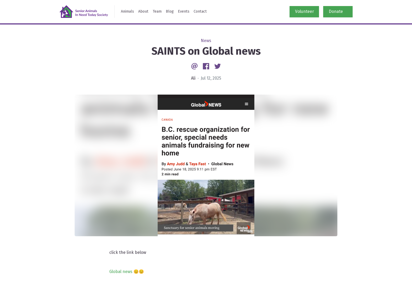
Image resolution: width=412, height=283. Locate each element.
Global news (120, 271)
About (143, 11)
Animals (127, 11)
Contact (200, 11)
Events (183, 11)
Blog (170, 11)
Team (157, 11)
